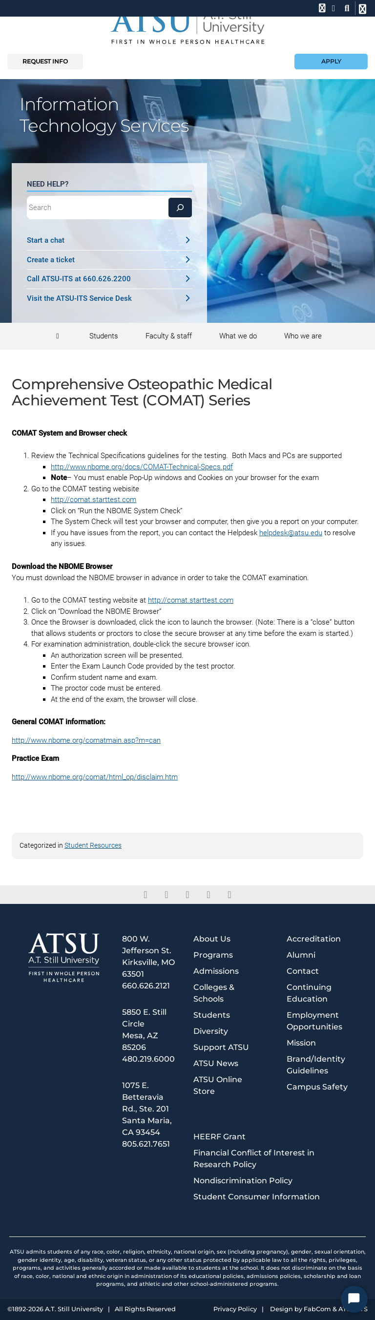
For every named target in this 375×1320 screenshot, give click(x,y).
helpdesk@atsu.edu (290, 532)
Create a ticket (109, 259)
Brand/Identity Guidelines (316, 1064)
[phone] (321, 8)
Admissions (216, 971)
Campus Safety (317, 1086)
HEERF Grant (219, 1136)
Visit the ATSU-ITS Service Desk (109, 298)
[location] (333, 8)
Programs (213, 955)
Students (211, 1015)
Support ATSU (221, 1047)
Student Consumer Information (256, 1196)
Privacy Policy (235, 1309)
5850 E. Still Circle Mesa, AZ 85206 (144, 1029)
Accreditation (314, 938)
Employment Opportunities (314, 1020)
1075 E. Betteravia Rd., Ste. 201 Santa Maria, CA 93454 (147, 1109)
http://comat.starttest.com (93, 499)
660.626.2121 (146, 985)
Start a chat (109, 240)
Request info (45, 61)
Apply (331, 61)
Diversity (210, 1031)
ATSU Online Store (217, 1085)
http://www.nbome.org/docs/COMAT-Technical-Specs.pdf (142, 466)
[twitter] (166, 894)
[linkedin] (187, 894)
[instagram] (208, 894)
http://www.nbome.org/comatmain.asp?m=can (86, 740)
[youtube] (229, 894)
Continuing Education (309, 993)
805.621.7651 (146, 1144)
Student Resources (93, 845)
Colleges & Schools (213, 993)
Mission (301, 1043)
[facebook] (145, 894)
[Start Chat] (354, 1299)
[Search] (180, 207)
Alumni (301, 955)
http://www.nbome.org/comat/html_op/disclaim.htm (95, 777)
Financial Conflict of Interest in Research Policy (253, 1158)
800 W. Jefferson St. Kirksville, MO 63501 (148, 956)
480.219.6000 (148, 1059)
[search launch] (347, 8)
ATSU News (215, 1063)
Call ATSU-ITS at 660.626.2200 (109, 278)
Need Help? (47, 184)
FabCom (317, 1309)
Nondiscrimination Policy (242, 1180)
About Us (211, 938)
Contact (303, 971)
